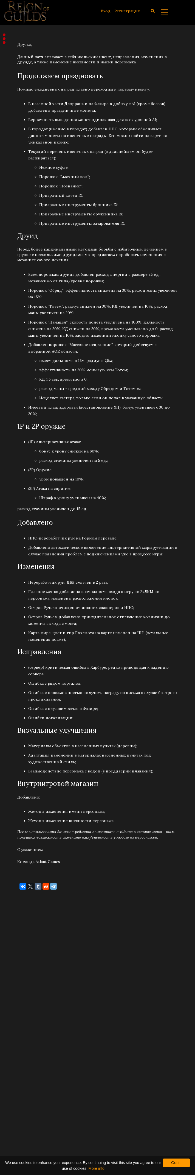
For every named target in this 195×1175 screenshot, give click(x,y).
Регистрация (127, 11)
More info (96, 1168)
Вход (106, 11)
